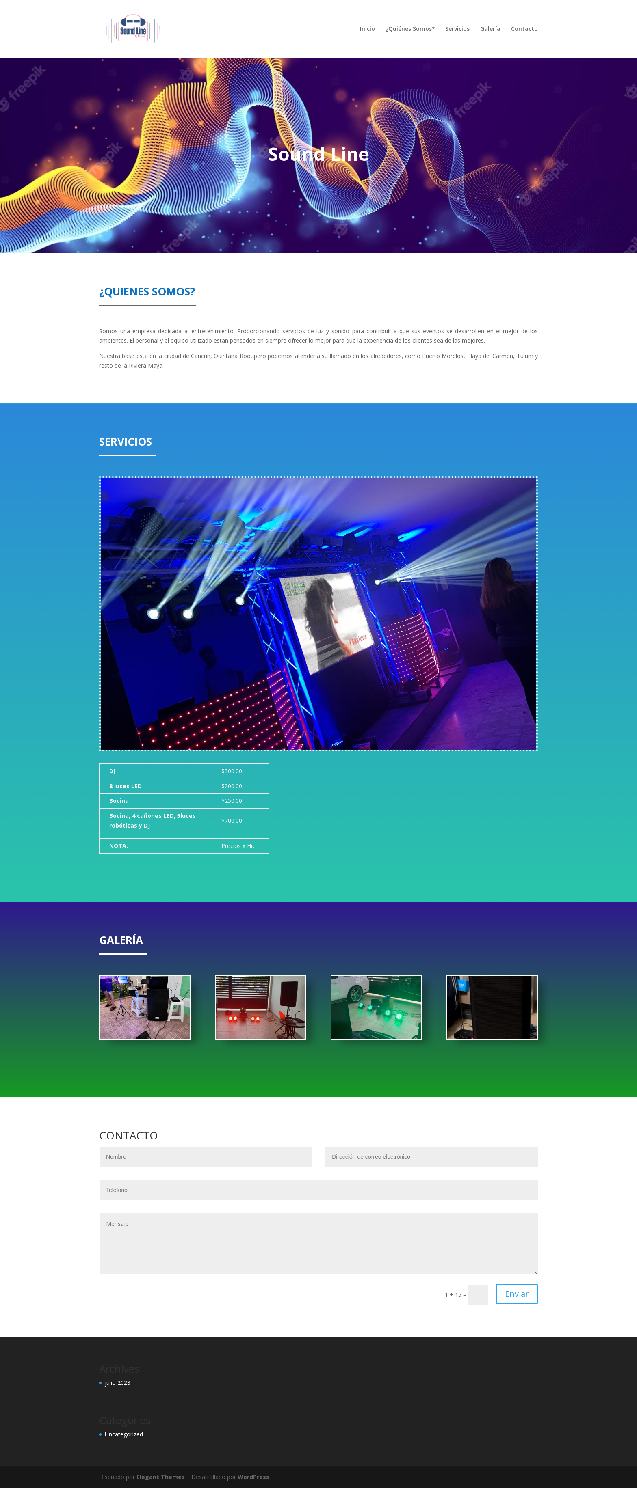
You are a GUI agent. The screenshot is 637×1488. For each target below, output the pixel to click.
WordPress (253, 1477)
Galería (490, 29)
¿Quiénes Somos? (410, 29)
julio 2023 (117, 1383)
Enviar (517, 1293)
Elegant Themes (160, 1477)
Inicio (367, 29)
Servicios (457, 29)
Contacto (524, 29)
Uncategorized (124, 1434)
